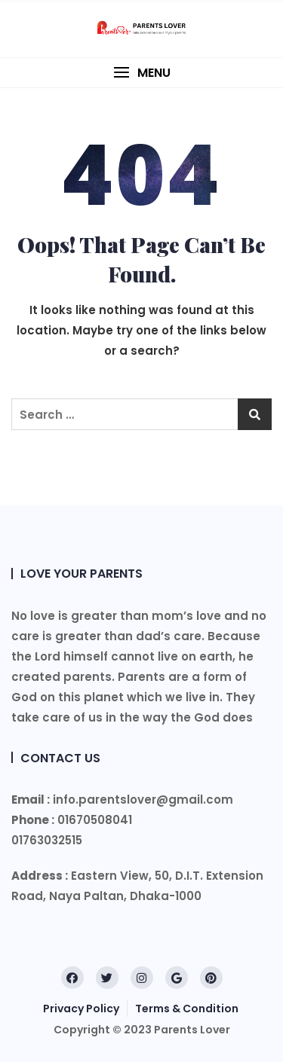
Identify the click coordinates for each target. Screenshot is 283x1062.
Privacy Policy (81, 1008)
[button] (141, 73)
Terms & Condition (186, 1008)
